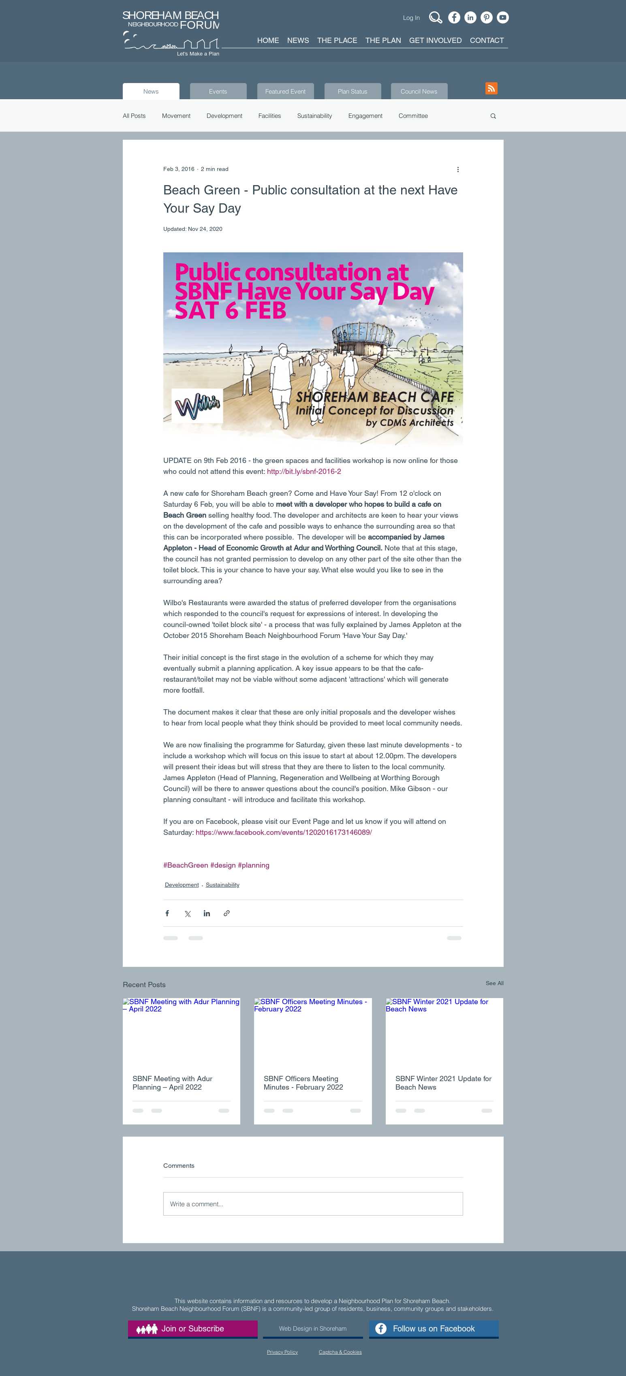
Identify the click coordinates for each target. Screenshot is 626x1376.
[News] (151, 91)
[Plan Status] (353, 91)
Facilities (270, 115)
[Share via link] (227, 913)
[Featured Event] (285, 91)
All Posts (134, 115)
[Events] (218, 91)
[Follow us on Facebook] (434, 1329)
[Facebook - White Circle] (454, 17)
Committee (413, 115)
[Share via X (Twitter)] (187, 913)
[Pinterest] (487, 17)
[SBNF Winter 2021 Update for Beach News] (445, 1031)
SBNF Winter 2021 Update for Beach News (443, 1082)
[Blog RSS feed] (491, 88)
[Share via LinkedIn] (207, 913)
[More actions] (458, 169)
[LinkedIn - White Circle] (470, 17)
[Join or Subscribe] (193, 1329)
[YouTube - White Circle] (503, 17)
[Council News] (419, 91)
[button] (493, 115)
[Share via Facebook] (167, 913)
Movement (176, 115)
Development (224, 115)
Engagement (365, 115)
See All (495, 983)
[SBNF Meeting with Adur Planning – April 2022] (182, 1031)
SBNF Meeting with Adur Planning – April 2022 (172, 1082)
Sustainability (314, 115)
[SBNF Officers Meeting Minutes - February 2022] (313, 1031)
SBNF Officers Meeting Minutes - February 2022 (303, 1082)
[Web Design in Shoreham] (313, 1329)
